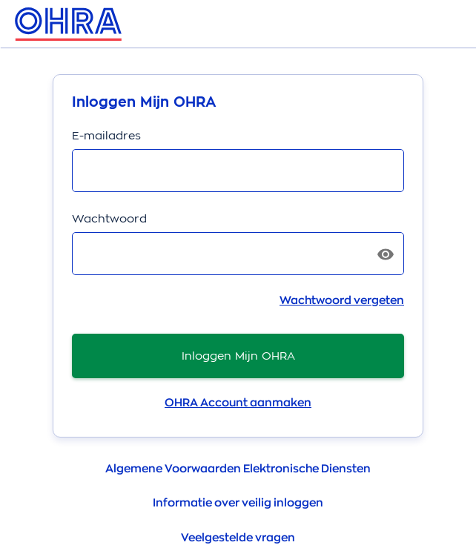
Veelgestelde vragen (238, 538)
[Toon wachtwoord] (385, 254)
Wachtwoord (109, 218)
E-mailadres (106, 135)
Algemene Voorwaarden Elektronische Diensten (238, 469)
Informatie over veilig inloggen (238, 503)
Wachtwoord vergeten (342, 300)
